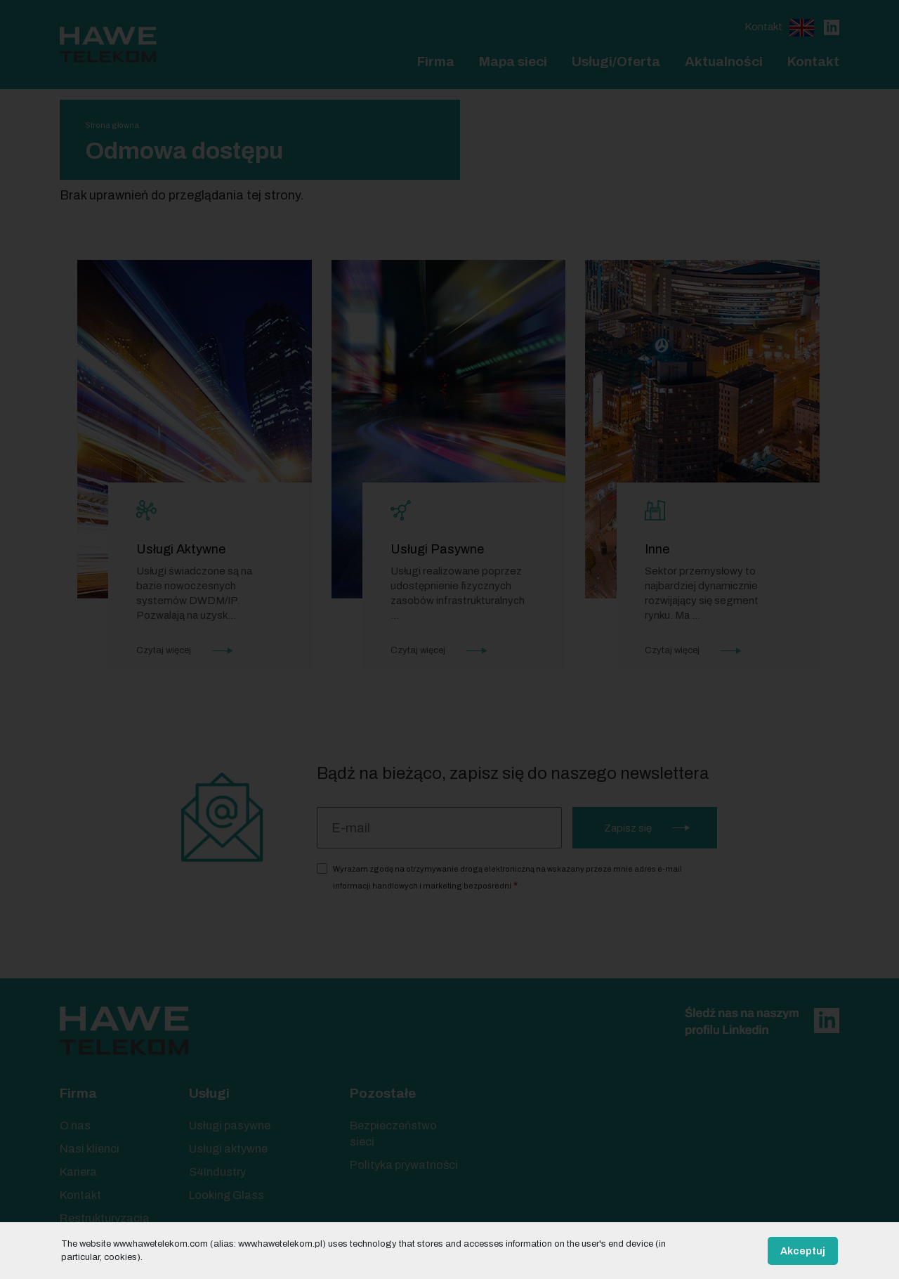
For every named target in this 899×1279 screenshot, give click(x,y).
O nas (75, 1126)
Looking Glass (226, 1195)
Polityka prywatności (404, 1165)
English (801, 28)
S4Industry (217, 1172)
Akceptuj (802, 1251)
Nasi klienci (89, 1149)
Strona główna (112, 125)
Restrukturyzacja (105, 1218)
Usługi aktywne (228, 1149)
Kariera (78, 1172)
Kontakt (763, 26)
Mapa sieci (513, 61)
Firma (435, 61)
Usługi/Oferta (616, 61)
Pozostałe (383, 1093)
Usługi (209, 1093)
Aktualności (724, 61)
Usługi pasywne (229, 1126)
